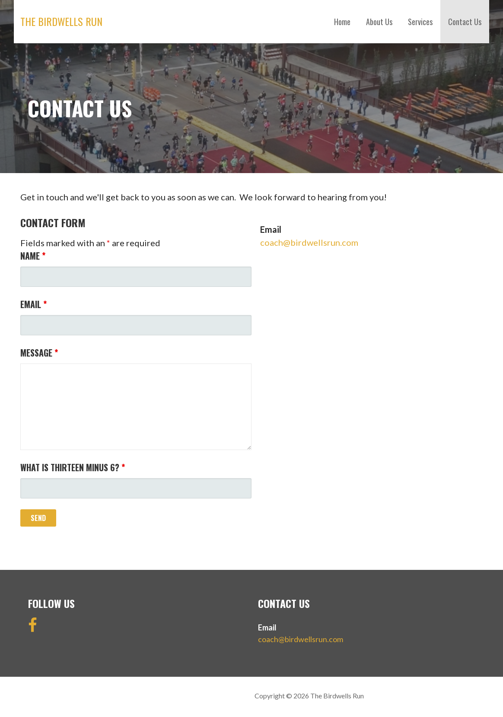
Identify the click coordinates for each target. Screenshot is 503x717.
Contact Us (464, 21)
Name (32, 255)
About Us (379, 21)
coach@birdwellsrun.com (309, 242)
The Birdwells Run (61, 21)
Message (39, 352)
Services (420, 21)
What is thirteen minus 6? (72, 467)
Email (33, 304)
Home (342, 21)
